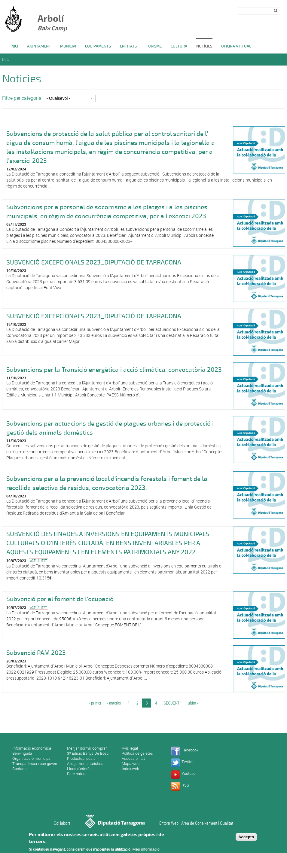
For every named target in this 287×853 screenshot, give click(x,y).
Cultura (179, 46)
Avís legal (130, 748)
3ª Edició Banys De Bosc (88, 753)
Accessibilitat (133, 758)
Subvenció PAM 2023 (36, 653)
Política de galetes (137, 753)
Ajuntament (39, 46)
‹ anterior (114, 703)
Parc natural (77, 773)
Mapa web (130, 763)
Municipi (68, 46)
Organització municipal (31, 758)
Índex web (130, 768)
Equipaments (98, 46)
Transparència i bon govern (35, 763)
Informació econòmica (31, 748)
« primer (95, 703)
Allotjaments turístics (85, 763)
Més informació (146, 849)
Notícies (204, 46)
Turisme (154, 46)
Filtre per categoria (21, 98)
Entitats (128, 46)
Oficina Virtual (236, 46)
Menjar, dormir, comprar (87, 748)
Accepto (246, 837)
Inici (14, 46)
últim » (193, 703)
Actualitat (38, 560)
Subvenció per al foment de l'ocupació (60, 599)
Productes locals (81, 758)
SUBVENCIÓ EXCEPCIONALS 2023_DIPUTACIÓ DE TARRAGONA (93, 262)
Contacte (20, 768)
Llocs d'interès (79, 768)
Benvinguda (22, 753)
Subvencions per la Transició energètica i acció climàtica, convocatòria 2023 (114, 370)
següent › (173, 703)
